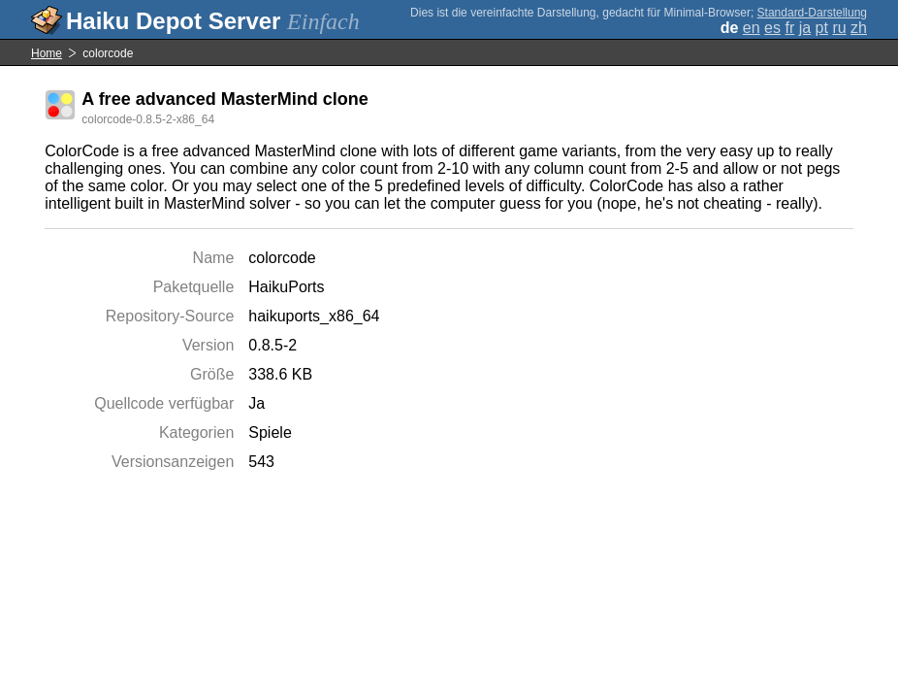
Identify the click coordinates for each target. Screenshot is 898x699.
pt (822, 27)
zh (858, 27)
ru (839, 27)
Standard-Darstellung (812, 12)
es (772, 27)
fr (789, 27)
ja (805, 27)
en (751, 27)
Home (46, 53)
